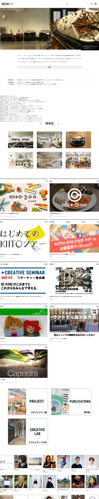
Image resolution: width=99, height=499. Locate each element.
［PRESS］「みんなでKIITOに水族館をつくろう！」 (13, 102)
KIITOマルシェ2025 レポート (8, 95)
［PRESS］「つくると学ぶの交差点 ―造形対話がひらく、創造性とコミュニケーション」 (21, 105)
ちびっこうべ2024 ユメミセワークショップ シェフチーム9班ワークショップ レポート (21, 118)
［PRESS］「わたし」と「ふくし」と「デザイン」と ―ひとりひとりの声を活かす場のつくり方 (23, 101)
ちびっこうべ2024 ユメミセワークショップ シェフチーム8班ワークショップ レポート (21, 119)
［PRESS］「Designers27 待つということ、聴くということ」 (15, 107)
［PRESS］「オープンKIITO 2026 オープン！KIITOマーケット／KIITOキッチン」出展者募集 (21, 108)
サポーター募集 (54, 458)
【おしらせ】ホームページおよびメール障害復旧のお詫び (14, 97)
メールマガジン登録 (46, 458)
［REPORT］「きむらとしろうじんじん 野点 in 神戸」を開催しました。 (17, 109)
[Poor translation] (5, 477)
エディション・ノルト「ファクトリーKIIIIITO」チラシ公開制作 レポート (18, 111)
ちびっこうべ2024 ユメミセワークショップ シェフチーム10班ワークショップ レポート (21, 116)
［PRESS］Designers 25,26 (8, 114)
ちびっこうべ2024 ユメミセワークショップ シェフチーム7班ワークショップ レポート (21, 121)
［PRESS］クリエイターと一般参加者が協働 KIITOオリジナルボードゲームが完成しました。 (36, 79)
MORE (49, 67)
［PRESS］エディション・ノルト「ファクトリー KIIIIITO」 (15, 112)
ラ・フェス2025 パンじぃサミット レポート (11, 104)
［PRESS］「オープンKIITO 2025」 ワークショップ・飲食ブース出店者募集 (18, 115)
